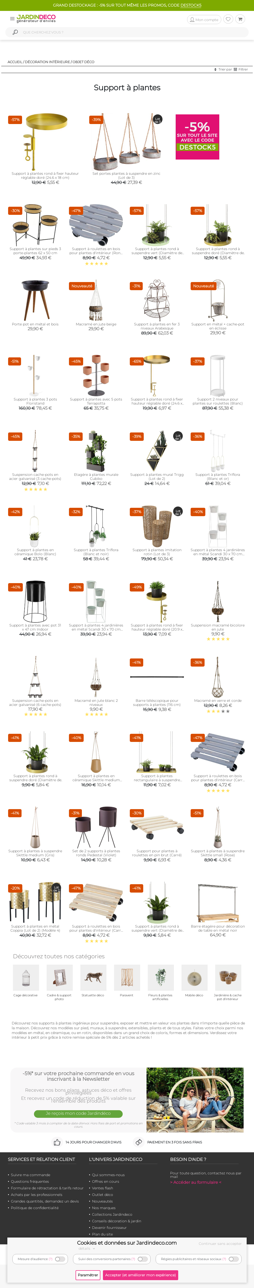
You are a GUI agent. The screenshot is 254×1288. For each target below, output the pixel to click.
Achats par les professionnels (36, 1194)
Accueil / (16, 62)
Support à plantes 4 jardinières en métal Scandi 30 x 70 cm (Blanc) (218, 554)
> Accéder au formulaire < (195, 1182)
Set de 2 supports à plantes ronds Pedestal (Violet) (96, 853)
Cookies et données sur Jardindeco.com (127, 1243)
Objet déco (83, 62)
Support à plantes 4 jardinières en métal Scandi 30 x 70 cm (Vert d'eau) (96, 629)
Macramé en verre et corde (218, 700)
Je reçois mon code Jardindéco (78, 1113)
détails (87, 1248)
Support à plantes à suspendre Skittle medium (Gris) (35, 853)
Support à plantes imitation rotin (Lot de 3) (157, 552)
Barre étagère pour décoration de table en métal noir (218, 928)
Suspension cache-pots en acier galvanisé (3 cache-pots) (35, 476)
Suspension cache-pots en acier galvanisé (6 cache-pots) (35, 702)
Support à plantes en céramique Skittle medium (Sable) (96, 780)
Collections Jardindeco (112, 1214)
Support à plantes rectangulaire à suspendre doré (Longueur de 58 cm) (157, 780)
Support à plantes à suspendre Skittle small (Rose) (218, 853)
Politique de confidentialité (35, 1208)
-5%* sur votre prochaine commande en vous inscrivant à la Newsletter (78, 1076)
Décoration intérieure (47, 62)
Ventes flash (102, 1188)
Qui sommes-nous (108, 1175)
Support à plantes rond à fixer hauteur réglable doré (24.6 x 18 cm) (45, 175)
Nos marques (104, 1208)
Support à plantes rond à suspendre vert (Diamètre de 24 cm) (157, 253)
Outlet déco (102, 1194)
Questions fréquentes (30, 1181)
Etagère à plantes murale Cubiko (96, 476)
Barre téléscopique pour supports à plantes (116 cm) (157, 702)
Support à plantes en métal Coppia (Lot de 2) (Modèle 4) (35, 928)
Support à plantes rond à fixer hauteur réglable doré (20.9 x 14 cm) (157, 629)
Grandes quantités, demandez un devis (45, 1201)
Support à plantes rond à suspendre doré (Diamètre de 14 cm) (35, 780)
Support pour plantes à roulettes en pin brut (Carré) (157, 853)
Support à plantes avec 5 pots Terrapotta (96, 401)
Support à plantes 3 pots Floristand (35, 401)
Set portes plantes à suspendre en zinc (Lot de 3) (126, 175)
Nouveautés (102, 1201)
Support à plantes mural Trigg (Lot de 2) (157, 476)
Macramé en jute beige (96, 324)
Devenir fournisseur (109, 1227)
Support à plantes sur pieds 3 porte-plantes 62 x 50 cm (35, 251)
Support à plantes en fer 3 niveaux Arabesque (157, 326)
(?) (50, 1259)
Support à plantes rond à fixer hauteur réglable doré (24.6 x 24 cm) (157, 403)
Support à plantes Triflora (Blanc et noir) (96, 552)
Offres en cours (105, 1181)
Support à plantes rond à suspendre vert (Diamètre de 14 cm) (157, 930)
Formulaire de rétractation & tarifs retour (47, 1188)
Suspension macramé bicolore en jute (218, 627)
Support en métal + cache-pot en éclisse (217, 326)
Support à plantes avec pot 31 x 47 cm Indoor (35, 627)
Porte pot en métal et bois (35, 324)
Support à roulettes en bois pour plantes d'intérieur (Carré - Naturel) (96, 930)
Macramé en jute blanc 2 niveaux (96, 702)
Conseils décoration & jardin (116, 1221)
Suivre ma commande (30, 1175)
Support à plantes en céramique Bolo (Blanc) (35, 552)
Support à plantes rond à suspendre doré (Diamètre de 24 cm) (218, 253)
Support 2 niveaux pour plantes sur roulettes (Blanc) (218, 401)
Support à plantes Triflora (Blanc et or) (217, 476)
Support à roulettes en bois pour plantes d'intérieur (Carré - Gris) (218, 780)
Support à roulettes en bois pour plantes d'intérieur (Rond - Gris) (96, 253)
